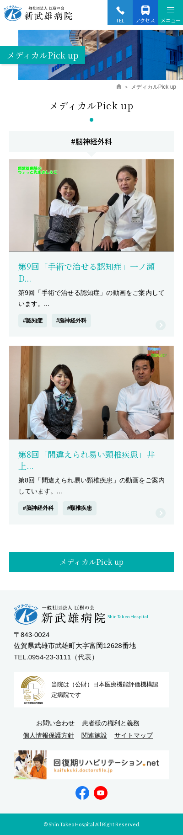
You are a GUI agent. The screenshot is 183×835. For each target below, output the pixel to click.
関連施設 (94, 735)
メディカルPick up (91, 562)
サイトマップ (133, 735)
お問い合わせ (55, 723)
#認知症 (33, 320)
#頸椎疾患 (79, 508)
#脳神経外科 (71, 320)
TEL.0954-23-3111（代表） (56, 657)
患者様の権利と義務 (111, 723)
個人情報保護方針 (48, 735)
